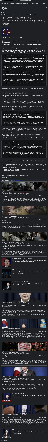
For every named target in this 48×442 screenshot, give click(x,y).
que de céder (16, 109)
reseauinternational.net (14, 414)
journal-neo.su (13, 216)
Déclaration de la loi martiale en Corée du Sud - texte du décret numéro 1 (20, 14)
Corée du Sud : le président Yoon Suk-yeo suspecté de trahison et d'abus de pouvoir (27, 284)
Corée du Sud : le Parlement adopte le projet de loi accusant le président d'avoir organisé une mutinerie (29, 261)
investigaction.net (13, 352)
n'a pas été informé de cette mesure (23, 52)
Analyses (8, 3)
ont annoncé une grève (14, 106)
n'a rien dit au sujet (39, 160)
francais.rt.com (26, 258)
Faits (5, 3)
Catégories (21, 3)
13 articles (16, 258)
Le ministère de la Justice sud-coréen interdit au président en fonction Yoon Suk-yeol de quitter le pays (28, 272)
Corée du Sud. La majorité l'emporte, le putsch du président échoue (22, 20)
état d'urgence (5, 24)
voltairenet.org (13, 242)
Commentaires (42, 3)
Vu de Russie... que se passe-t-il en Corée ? (14, 417)
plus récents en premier (16, 180)
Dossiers (26, 3)
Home (2, 3)
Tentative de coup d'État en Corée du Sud (13, 331)
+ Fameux (33, 3)
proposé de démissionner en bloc (37, 107)
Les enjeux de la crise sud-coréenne (11, 355)
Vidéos (37, 3)
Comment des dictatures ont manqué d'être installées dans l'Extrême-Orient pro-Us (16, 245)
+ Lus (29, 3)
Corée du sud (5, 25)
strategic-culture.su (14, 192)
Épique (17, 3)
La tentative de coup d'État (9, 41)
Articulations (13, 3)
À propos (3, 4)
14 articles (10, 17)
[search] (8, 0)
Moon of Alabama (6, 23)
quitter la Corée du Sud (7, 167)
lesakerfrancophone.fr (18, 17)
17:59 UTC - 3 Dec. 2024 (19, 142)
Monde (2, 13)
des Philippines (11, 165)
